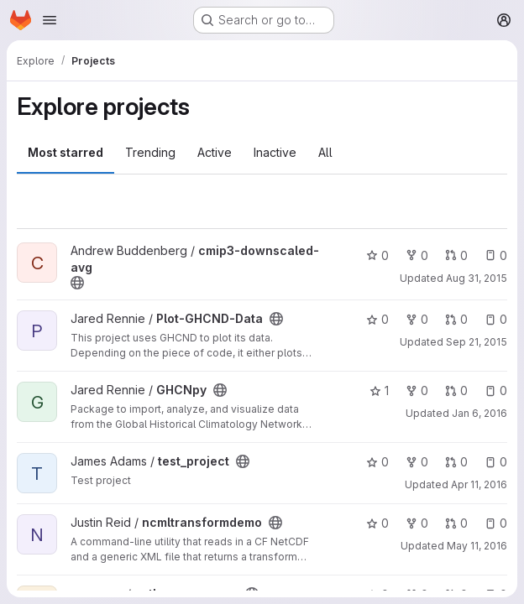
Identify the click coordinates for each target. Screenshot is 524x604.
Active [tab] (214, 152)
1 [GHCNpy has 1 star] (379, 390)
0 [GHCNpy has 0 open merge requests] (456, 390)
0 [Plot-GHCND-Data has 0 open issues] (496, 319)
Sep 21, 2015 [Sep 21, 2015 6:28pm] (476, 342)
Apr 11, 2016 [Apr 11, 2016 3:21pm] (479, 484)
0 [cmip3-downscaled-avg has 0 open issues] (496, 255)
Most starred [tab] (65, 152)
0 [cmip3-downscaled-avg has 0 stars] (377, 255)
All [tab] (325, 152)
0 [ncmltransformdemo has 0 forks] (417, 523)
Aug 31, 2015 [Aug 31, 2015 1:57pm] (476, 278)
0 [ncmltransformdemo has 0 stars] (377, 523)
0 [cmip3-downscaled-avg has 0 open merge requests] (456, 255)
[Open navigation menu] (49, 20)
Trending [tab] (150, 152)
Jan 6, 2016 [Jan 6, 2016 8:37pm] (479, 413)
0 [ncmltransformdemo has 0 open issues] (496, 523)
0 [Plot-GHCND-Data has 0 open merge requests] (456, 319)
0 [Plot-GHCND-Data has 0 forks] (417, 319)
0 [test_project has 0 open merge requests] (456, 462)
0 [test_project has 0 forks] (417, 462)
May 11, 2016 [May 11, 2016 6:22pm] (477, 545)
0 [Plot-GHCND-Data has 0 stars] (377, 319)
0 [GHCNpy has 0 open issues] (496, 390)
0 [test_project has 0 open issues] (496, 462)
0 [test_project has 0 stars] (377, 462)
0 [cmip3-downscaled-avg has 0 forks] (417, 255)
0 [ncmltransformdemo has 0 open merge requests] (456, 523)
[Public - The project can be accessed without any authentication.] (77, 282)
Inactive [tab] (275, 152)
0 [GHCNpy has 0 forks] (417, 390)
